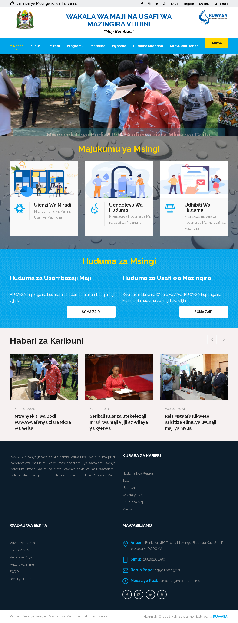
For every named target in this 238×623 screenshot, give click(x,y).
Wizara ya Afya (21, 557)
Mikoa (217, 43)
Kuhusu (36, 46)
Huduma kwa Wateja (137, 473)
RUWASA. (220, 616)
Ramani (15, 616)
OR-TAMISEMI (20, 550)
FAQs (174, 4)
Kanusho (105, 616)
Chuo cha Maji (133, 502)
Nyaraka (119, 46)
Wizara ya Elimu (22, 564)
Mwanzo (16, 46)
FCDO (14, 572)
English (188, 4)
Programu (75, 46)
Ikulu (125, 480)
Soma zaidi (91, 312)
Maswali (128, 509)
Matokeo (98, 46)
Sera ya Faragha (34, 616)
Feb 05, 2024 (99, 408)
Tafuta (221, 4)
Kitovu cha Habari (184, 46)
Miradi (55, 46)
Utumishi (129, 488)
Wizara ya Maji (133, 495)
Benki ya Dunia (21, 579)
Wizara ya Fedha (22, 543)
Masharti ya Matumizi (64, 616)
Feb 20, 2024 (25, 408)
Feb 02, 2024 (175, 408)
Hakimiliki (89, 616)
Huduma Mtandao (148, 46)
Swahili (204, 4)
